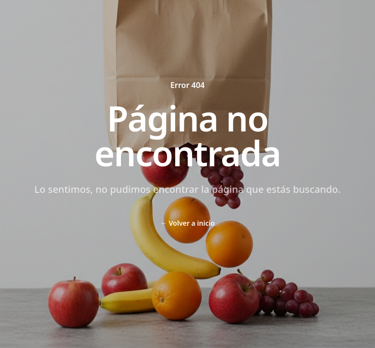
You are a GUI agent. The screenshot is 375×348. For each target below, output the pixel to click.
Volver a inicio (187, 223)
